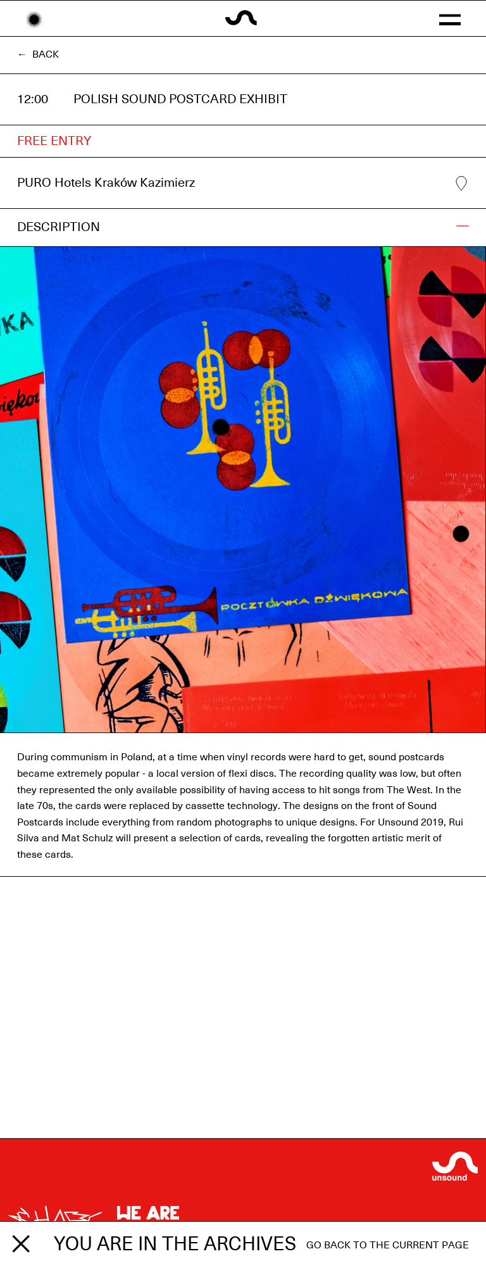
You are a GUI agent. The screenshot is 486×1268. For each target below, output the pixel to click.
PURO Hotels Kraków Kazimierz (243, 183)
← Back (38, 54)
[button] (449, 18)
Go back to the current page (387, 1245)
